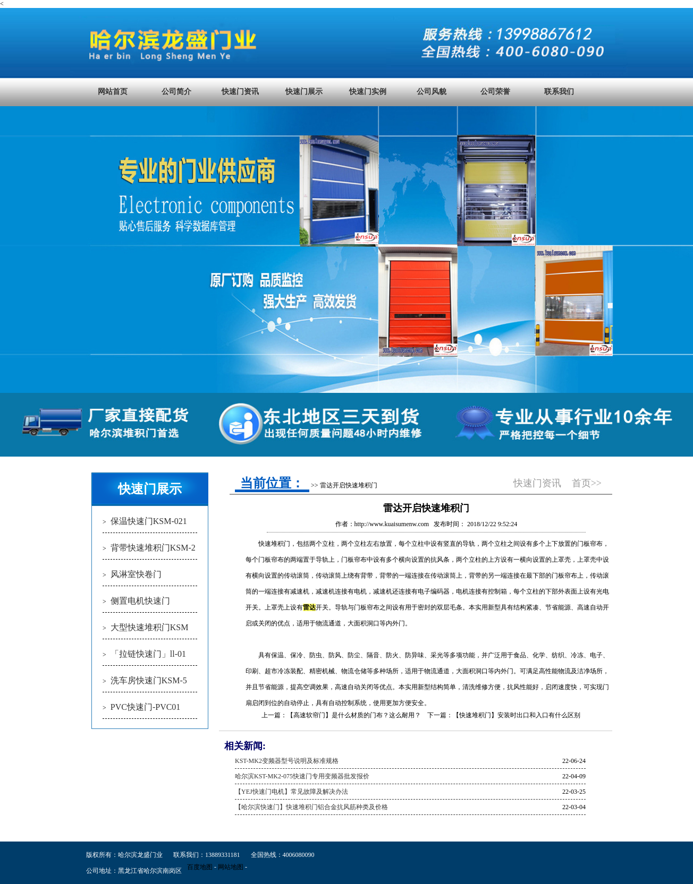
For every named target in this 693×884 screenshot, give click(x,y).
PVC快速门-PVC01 (146, 706)
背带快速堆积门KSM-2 (153, 547)
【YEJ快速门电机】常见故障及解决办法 (291, 791)
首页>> (587, 483)
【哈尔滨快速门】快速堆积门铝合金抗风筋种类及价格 (311, 807)
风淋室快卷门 (136, 574)
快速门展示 (304, 92)
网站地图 (230, 867)
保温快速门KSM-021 (149, 521)
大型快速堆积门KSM (150, 627)
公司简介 (176, 92)
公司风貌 (431, 92)
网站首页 (113, 92)
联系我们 (559, 92)
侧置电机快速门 (140, 600)
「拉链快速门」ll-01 (148, 653)
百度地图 (200, 867)
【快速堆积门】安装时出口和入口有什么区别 (516, 715)
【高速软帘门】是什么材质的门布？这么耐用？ (354, 715)
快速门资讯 (240, 92)
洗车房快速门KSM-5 (149, 680)
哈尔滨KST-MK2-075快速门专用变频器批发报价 (302, 776)
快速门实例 (367, 92)
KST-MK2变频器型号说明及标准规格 (287, 761)
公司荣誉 (495, 92)
